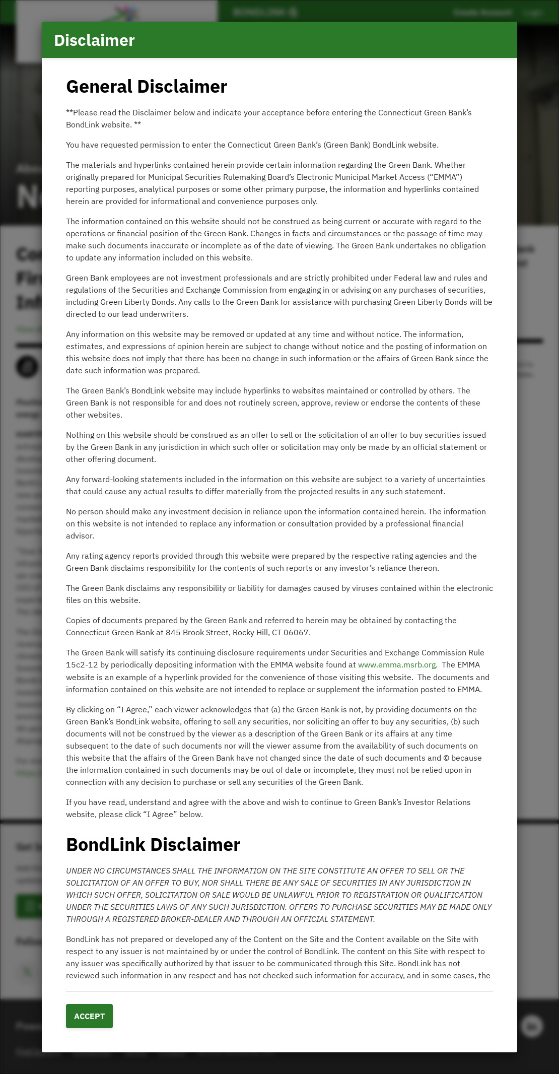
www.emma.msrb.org (397, 664)
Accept (89, 1016)
